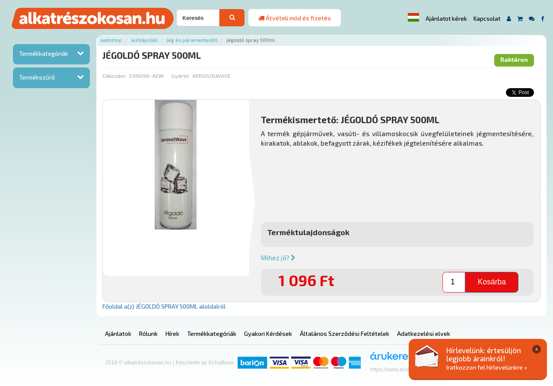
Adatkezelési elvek (423, 333)
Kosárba (492, 282)
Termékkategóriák (43, 53)
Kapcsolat (487, 18)
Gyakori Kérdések (268, 333)
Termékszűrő (37, 77)
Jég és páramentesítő (192, 40)
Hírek (172, 333)
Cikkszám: (114, 75)
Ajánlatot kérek (446, 18)
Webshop (111, 40)
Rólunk (148, 333)
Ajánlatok (118, 333)
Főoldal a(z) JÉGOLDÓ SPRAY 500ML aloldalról (164, 306)
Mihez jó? (278, 258)
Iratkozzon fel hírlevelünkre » (486, 367)
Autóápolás (144, 40)
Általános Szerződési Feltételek (344, 333)
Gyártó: (181, 75)
